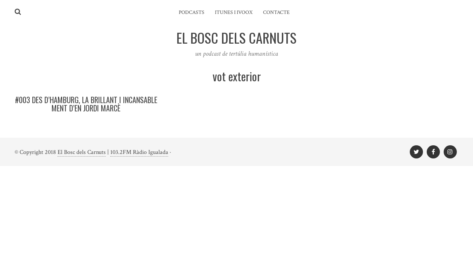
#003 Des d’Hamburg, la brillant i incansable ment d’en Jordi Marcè (86, 104)
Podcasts (191, 12)
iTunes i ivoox (233, 12)
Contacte (276, 12)
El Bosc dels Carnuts (82, 152)
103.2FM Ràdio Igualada (139, 152)
